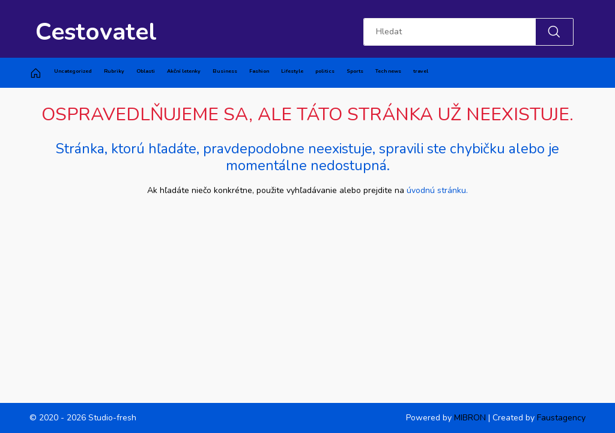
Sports (355, 71)
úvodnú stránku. (437, 190)
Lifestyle (292, 71)
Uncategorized (73, 71)
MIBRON (470, 417)
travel (420, 71)
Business (225, 71)
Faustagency (561, 417)
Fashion (259, 71)
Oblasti (145, 71)
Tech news (388, 71)
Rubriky (114, 71)
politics (325, 71)
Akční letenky (184, 71)
